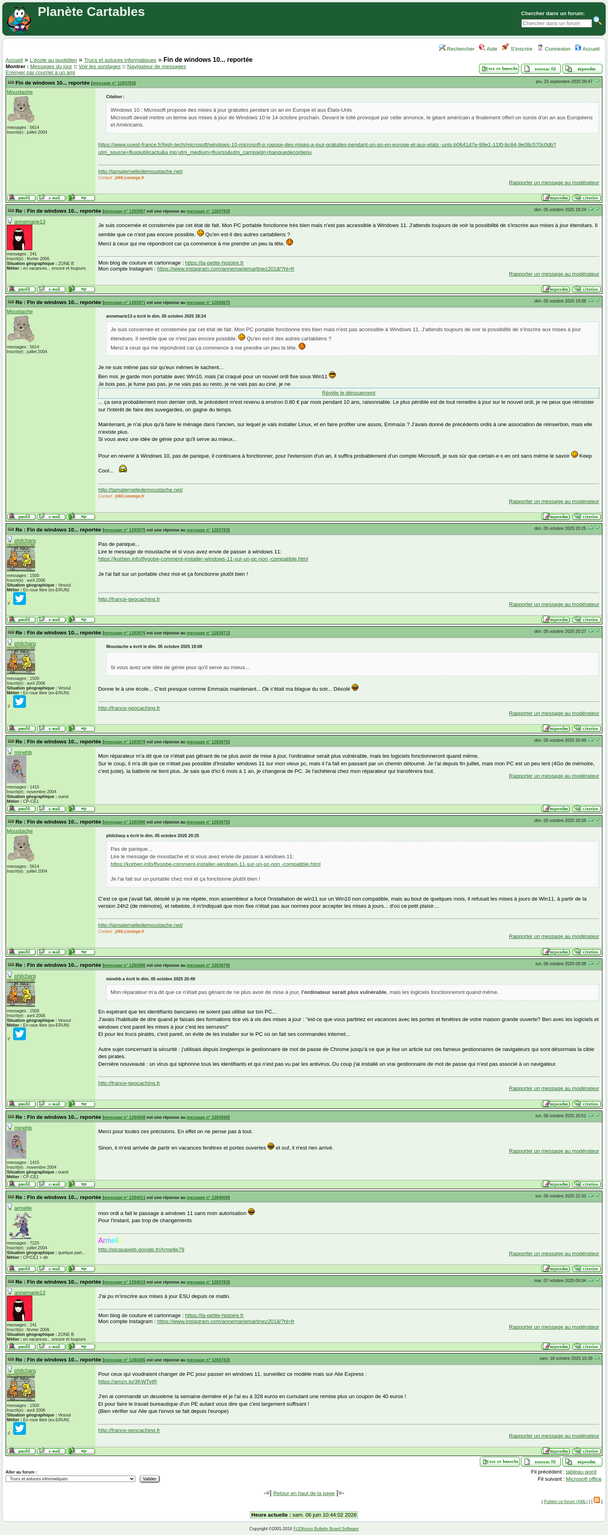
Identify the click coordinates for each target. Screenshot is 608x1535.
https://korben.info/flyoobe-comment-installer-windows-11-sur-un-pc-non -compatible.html (203, 559)
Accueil (587, 49)
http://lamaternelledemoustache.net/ (140, 171)
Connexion (553, 49)
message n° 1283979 (125, 741)
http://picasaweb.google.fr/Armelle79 (141, 1249)
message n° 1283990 (125, 965)
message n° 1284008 (125, 1117)
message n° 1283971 (125, 302)
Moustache (20, 92)
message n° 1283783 (113, 83)
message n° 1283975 (125, 529)
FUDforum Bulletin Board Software (325, 1528)
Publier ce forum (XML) (566, 1501)
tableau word (581, 1472)
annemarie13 (30, 222)
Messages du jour (51, 66)
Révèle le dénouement (348, 393)
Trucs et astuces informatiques (120, 60)
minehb (23, 752)
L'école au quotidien (53, 60)
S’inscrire (517, 49)
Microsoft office (584, 1479)
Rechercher (457, 49)
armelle (23, 1208)
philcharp (25, 540)
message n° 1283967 (125, 211)
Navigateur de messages (156, 66)
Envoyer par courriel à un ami (40, 72)
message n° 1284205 (125, 1359)
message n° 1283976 (125, 632)
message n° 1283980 (125, 822)
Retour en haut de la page (304, 1493)
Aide (488, 49)
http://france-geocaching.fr (129, 599)
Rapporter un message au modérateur (554, 183)
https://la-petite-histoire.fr (214, 263)
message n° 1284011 (125, 1197)
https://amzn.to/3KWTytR (127, 1382)
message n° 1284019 (125, 1282)
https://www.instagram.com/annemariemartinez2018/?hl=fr (225, 269)
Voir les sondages (100, 66)
